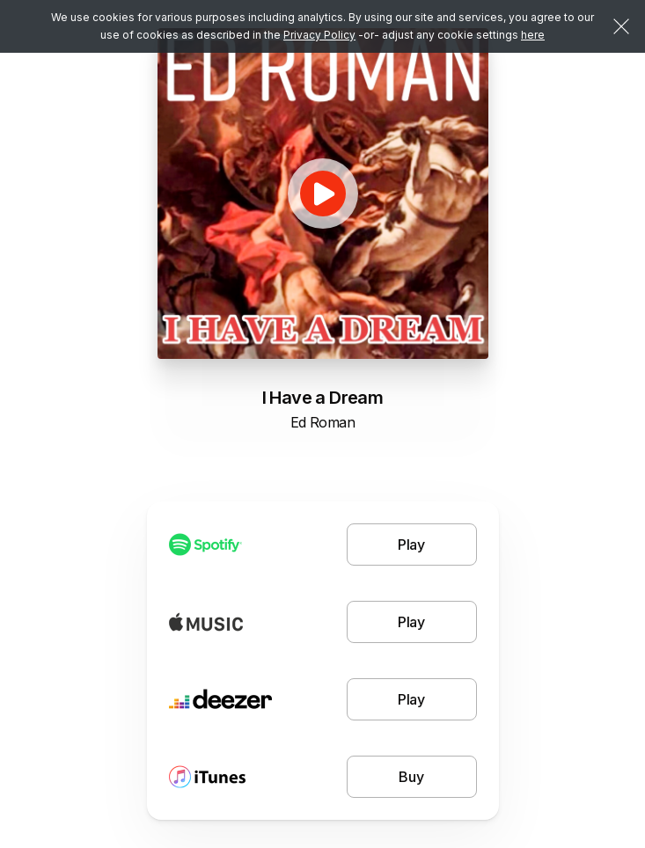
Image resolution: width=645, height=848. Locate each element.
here (533, 34)
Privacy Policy (319, 34)
